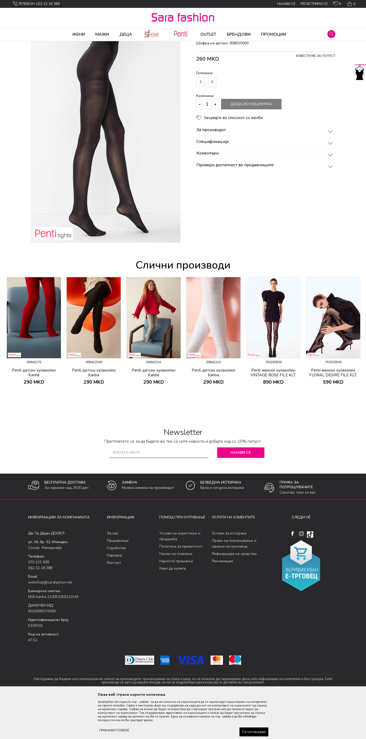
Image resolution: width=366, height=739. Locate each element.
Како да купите (172, 609)
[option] (34, 376)
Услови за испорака (229, 574)
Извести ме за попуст (315, 97)
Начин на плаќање (175, 594)
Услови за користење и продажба (179, 577)
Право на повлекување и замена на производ (234, 584)
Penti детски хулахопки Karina (34, 414)
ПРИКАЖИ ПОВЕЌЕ (114, 730)
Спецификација (265, 183)
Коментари (265, 194)
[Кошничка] (350, 4)
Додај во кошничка (251, 145)
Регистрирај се (314, 4)
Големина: (204, 114)
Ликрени (98, 44)
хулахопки (116, 44)
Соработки (116, 589)
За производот (265, 171)
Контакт (114, 603)
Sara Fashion (38, 44)
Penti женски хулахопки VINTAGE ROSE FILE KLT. (273, 414)
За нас (112, 574)
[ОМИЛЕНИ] (337, 4)
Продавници (117, 581)
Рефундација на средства (234, 594)
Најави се (241, 493)
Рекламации (222, 602)
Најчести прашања (176, 602)
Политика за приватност (180, 587)
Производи (60, 44)
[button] (331, 34)
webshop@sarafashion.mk (50, 623)
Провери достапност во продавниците (265, 206)
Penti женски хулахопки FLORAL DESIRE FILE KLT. (333, 414)
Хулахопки (80, 44)
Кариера (114, 596)
